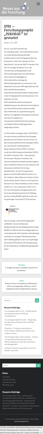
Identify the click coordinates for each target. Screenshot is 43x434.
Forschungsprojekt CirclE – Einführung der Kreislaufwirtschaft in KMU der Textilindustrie (21, 313)
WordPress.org (8, 385)
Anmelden (6, 377)
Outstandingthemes (21, 421)
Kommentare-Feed (9, 382)
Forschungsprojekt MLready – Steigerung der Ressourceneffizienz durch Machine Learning (20, 322)
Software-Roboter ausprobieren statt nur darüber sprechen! (20, 349)
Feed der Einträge (9, 380)
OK (41, 432)
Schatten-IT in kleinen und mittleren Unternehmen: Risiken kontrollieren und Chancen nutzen (20, 330)
